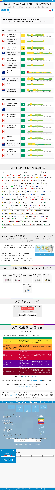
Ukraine (29, 216)
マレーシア (48, 177)
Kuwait (5, 221)
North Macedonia (14, 213)
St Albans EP (10, 149)
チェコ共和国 (6, 199)
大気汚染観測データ (7, 447)
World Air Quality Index (14, 413)
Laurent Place (10, 119)
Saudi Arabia (26, 221)
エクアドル (38, 191)
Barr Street (10, 58)
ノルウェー (36, 199)
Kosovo (4, 213)
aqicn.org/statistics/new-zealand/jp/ (10, 12)
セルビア (30, 210)
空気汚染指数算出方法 (8, 448)
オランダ (30, 202)
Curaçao (30, 191)
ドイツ (11, 208)
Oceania (8, 172)
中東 (19, 172)
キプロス (5, 202)
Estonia (21, 197)
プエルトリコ (35, 194)
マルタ (4, 208)
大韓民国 (34, 175)
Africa (3, 175)
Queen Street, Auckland (13, 52)
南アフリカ (16, 224)
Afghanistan (44, 221)
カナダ (32, 186)
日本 (41, 175)
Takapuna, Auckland (12, 78)
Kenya (32, 224)
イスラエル (45, 216)
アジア (14, 172)
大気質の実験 (6, 441)
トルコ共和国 (6, 219)
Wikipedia (34, 398)
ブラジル (5, 191)
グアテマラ (45, 194)
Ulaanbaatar (16, 180)
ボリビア (5, 194)
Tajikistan (46, 183)
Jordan (11, 221)
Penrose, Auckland (12, 109)
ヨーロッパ (34, 172)
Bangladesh (6, 177)
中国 (9, 175)
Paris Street (10, 131)
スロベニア (42, 205)
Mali (4, 227)
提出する (38, 458)
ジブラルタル (33, 208)
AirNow (40, 398)
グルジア (36, 216)
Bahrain (49, 219)
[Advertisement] (27, 241)
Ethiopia (25, 224)
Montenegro (26, 213)
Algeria (47, 224)
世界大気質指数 (14, 411)
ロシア (46, 175)
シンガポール (6, 180)
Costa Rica (5, 197)
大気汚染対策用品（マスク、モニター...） (12, 450)
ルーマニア (14, 205)
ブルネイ (42, 180)
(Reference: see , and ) (27, 373)
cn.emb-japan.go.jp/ (36, 394)
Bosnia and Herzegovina (42, 210)
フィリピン (5, 183)
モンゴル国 (25, 180)
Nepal (14, 177)
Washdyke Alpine (11, 47)
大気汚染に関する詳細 (8, 440)
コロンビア (21, 191)
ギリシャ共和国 (19, 216)
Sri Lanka (28, 183)
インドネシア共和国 (17, 183)
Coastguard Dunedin (12, 103)
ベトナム (34, 180)
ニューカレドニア (44, 208)
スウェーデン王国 (7, 210)
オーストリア (45, 199)
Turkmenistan (6, 224)
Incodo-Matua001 (11, 114)
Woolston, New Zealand (13, 143)
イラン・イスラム (17, 219)
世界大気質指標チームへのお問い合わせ (11, 434)
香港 (20, 175)
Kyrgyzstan (6, 186)
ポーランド (13, 202)
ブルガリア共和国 (19, 210)
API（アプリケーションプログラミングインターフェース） (15, 451)
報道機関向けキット (7, 435)
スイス (44, 197)
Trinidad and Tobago (37, 188)
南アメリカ (45, 172)
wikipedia (25, 394)
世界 (3, 172)
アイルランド (24, 205)
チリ (48, 188)
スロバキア (27, 199)
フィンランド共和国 (21, 208)
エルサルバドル (25, 194)
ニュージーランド (41, 186)
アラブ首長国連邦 (30, 219)
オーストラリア (7, 188)
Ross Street (10, 154)
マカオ (26, 175)
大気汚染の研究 (7, 438)
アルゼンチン (14, 194)
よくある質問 (6, 445)
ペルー (27, 188)
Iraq (18, 221)
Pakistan (35, 221)
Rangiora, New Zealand (13, 89)
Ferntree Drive (11, 84)
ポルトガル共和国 (7, 216)
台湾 (15, 175)
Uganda (39, 224)
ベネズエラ (47, 191)
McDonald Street (11, 34)
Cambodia (24, 186)
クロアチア (33, 205)
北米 (40, 172)
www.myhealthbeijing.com (23, 404)
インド (20, 177)
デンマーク (38, 202)
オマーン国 (40, 219)
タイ (27, 177)
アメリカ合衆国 (18, 188)
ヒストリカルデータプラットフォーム (11, 452)
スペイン (29, 197)
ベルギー (22, 202)
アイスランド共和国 (38, 213)
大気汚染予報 (6, 449)
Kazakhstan (37, 183)
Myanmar (39, 177)
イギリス (37, 197)
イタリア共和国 (17, 199)
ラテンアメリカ (25, 172)
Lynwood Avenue (11, 125)
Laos (33, 177)
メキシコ (13, 191)
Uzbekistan (15, 186)
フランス (14, 197)
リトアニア (47, 202)
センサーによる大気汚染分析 (9, 442)
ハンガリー (5, 205)
